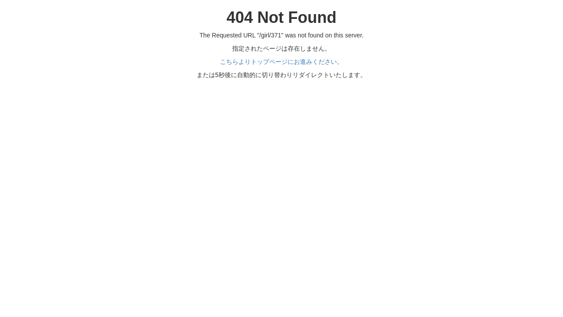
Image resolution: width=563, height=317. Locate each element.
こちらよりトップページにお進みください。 (281, 61)
